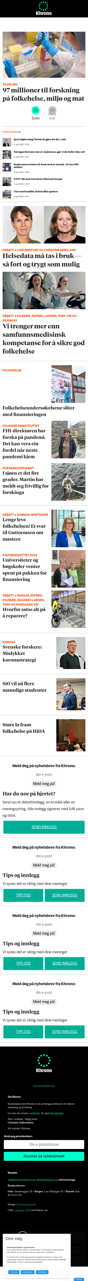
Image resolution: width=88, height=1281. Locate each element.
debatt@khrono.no (47, 1179)
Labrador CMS (22, 1210)
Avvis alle (13, 1272)
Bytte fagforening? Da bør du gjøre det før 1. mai (40, 139)
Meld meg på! (44, 784)
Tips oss (23, 895)
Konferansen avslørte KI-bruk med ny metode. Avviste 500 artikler (46, 166)
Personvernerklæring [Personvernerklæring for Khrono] (44, 1085)
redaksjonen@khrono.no (21, 1179)
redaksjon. (35, 1113)
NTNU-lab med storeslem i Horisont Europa (38, 178)
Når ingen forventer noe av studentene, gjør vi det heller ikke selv (49, 151)
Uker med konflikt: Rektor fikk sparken (36, 191)
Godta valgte (27, 1272)
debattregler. (57, 1113)
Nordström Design (26, 1204)
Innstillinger (78, 1279)
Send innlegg (44, 827)
